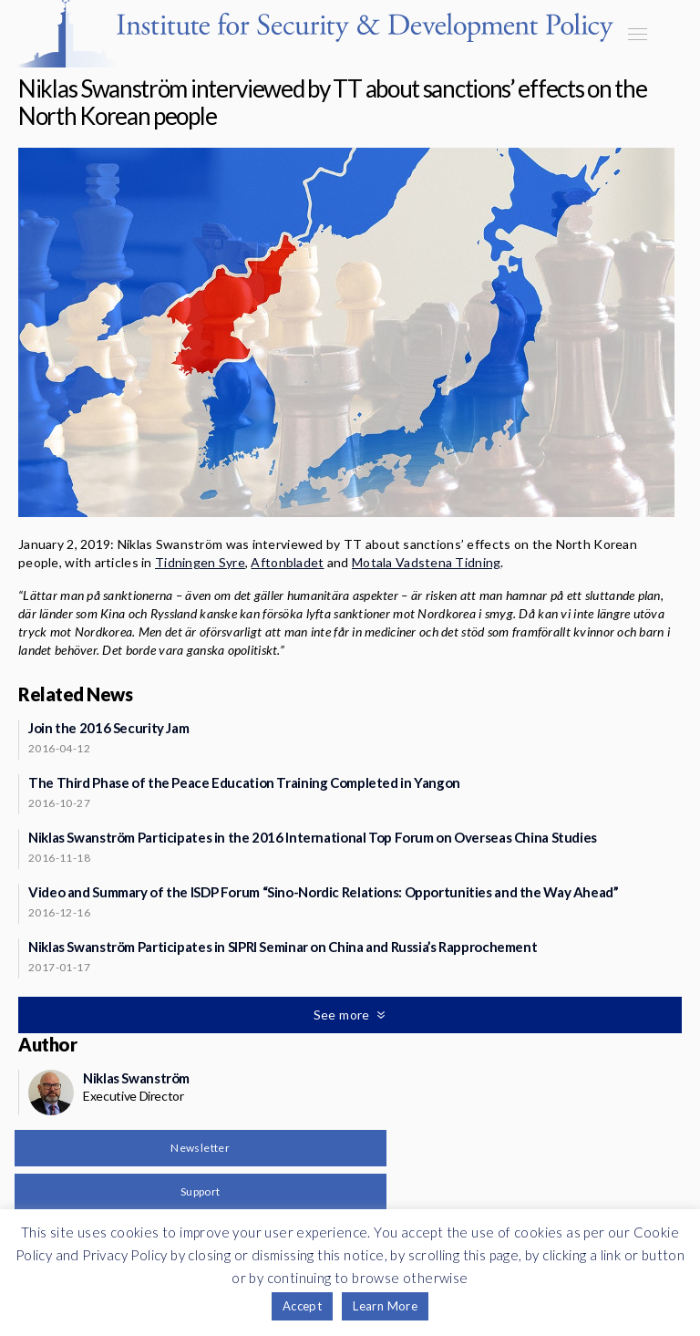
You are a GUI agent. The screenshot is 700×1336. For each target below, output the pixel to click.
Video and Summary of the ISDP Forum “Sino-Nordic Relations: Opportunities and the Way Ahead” (323, 892)
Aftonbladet (287, 562)
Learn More (385, 1306)
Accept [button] (302, 1306)
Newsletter (200, 1148)
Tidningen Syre (200, 562)
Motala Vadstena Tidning (426, 562)
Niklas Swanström (136, 1078)
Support (200, 1191)
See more (344, 1014)
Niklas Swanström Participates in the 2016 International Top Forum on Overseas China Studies (312, 837)
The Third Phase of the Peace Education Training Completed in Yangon (244, 782)
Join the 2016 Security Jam (108, 728)
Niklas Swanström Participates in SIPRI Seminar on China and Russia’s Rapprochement (282, 946)
